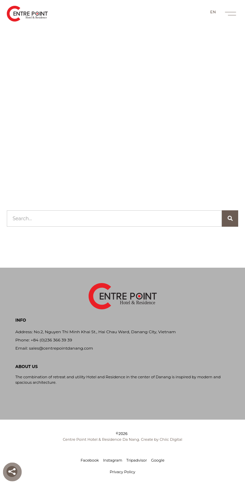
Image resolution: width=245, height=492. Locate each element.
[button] (230, 14)
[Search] (230, 218)
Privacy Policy (122, 471)
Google (157, 460)
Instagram (112, 460)
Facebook (89, 460)
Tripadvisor (136, 460)
